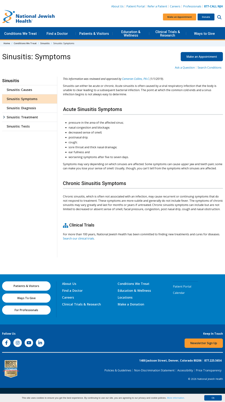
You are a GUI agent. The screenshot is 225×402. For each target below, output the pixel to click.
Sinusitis (45, 43)
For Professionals (26, 310)
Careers (176, 6)
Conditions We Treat (20, 33)
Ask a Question (185, 67)
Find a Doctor (57, 33)
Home (7, 43)
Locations (125, 297)
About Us (117, 6)
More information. (176, 398)
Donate (206, 16)
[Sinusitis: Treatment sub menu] (4, 117)
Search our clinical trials (78, 238)
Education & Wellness (130, 33)
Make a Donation (131, 304)
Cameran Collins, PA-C (135, 79)
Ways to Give (204, 33)
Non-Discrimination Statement (154, 370)
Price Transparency (208, 370)
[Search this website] (219, 17)
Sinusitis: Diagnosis (21, 108)
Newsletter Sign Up (203, 343)
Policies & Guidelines (117, 370)
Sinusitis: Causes (19, 90)
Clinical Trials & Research (167, 33)
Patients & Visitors (94, 33)
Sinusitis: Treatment (22, 117)
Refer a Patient (157, 6)
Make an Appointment (179, 16)
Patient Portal (135, 6)
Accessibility (185, 370)
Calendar (179, 293)
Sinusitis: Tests (18, 126)
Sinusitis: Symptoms (22, 99)
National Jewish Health (210, 379)
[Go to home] (28, 17)
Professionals (192, 6)
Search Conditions (209, 67)
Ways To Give (26, 298)
